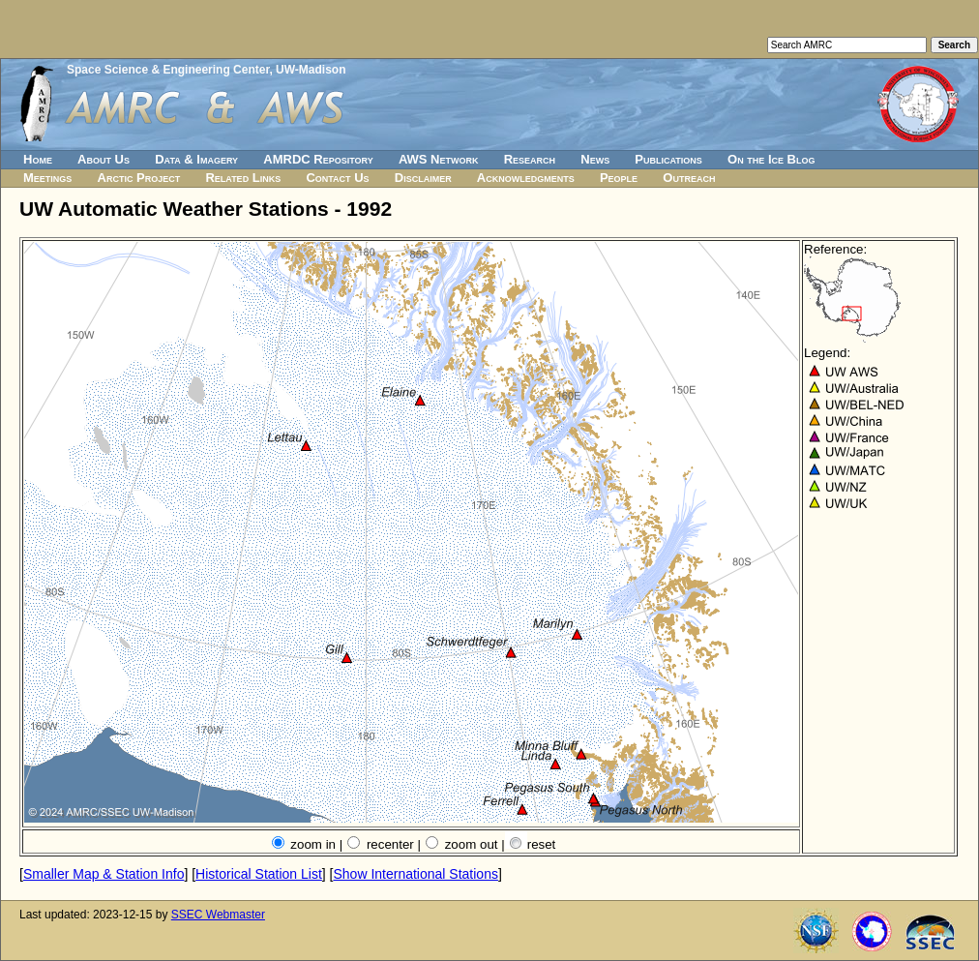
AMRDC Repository (317, 159)
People (619, 177)
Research (529, 159)
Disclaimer (423, 177)
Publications (668, 159)
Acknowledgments (526, 177)
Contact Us (337, 177)
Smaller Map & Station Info (104, 874)
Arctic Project (139, 177)
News (594, 159)
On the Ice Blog (771, 159)
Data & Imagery (196, 159)
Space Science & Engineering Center (168, 69)
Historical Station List (258, 874)
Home (37, 159)
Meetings (47, 177)
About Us (103, 159)
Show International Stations (415, 874)
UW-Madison (310, 69)
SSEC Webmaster (218, 914)
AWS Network (439, 159)
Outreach (689, 177)
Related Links (243, 177)
